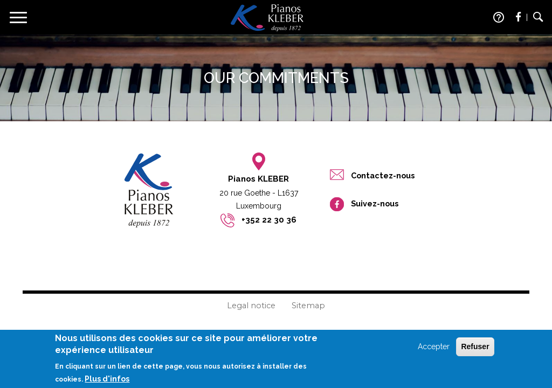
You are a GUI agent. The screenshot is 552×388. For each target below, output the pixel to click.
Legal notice (251, 305)
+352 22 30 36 (269, 220)
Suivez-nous (374, 203)
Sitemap (308, 305)
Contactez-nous (383, 175)
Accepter (434, 350)
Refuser (475, 350)
